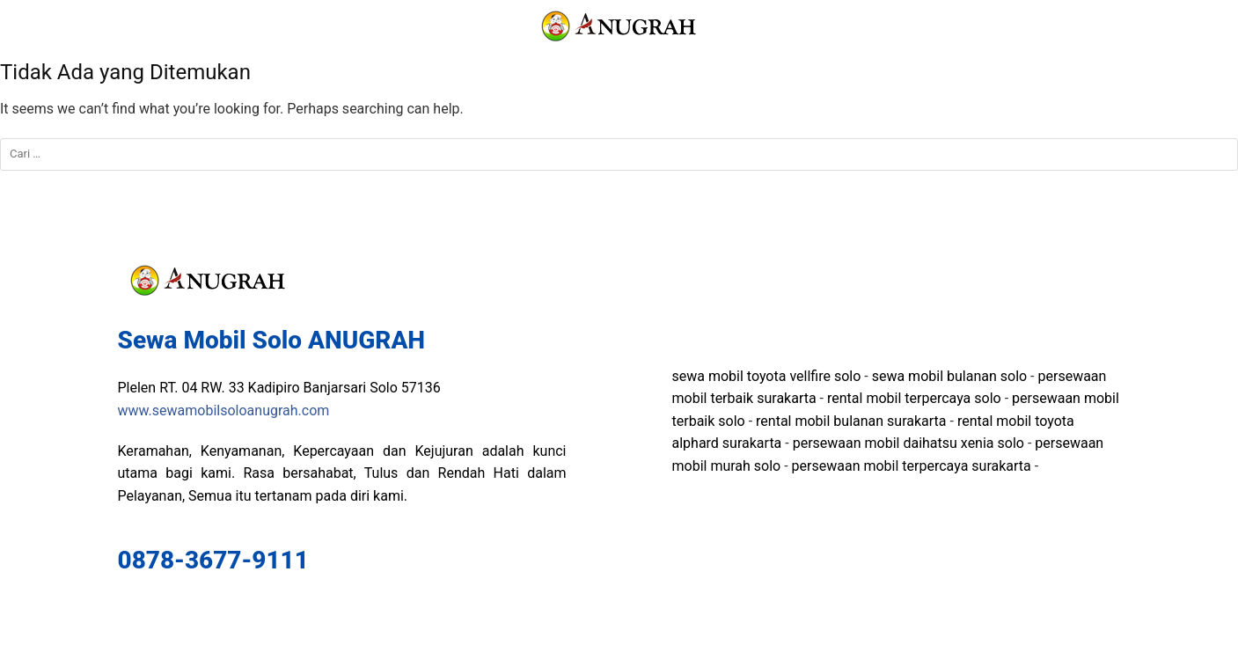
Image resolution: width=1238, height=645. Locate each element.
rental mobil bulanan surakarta (851, 421)
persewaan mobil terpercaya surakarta (911, 466)
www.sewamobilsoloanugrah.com (224, 410)
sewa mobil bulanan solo (949, 376)
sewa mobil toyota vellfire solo (766, 376)
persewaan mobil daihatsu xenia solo (908, 443)
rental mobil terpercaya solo (914, 398)
